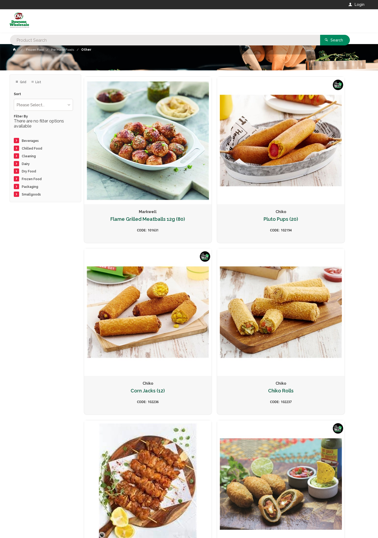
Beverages (30, 141)
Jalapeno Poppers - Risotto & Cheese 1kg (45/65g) (189, 272)
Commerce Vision (40, 525)
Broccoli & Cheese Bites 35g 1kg (261, 384)
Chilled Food (32, 148)
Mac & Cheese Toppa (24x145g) (332, 269)
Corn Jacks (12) (261, 155)
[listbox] (43, 105)
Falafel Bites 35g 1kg (261, 266)
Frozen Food (32, 179)
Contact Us (24, 502)
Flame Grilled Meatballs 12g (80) (117, 158)
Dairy (26, 164)
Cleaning (29, 156)
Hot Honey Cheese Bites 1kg (117, 384)
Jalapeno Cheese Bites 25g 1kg (332, 384)
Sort (17, 94)
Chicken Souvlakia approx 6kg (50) (117, 269)
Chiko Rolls (332, 155)
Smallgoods (31, 194)
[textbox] (168, 21)
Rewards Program (274, 504)
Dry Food (29, 171)
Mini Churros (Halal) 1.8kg (189, 381)
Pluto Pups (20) (189, 155)
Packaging (30, 187)
